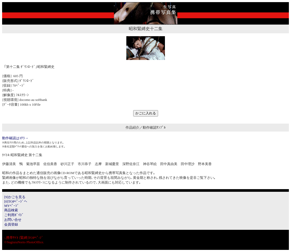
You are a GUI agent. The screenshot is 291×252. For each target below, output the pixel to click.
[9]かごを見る (14, 197)
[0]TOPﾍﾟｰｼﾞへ (15, 201)
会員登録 (11, 224)
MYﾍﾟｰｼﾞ (11, 206)
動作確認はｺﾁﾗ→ (15, 138)
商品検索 (11, 210)
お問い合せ (12, 220)
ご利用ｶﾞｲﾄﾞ (14, 215)
